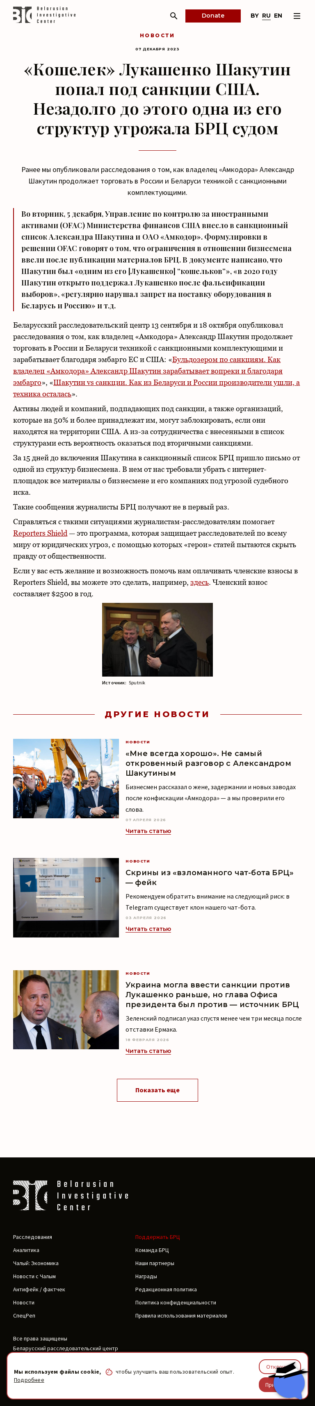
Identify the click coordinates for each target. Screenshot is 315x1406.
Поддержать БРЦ (157, 1237)
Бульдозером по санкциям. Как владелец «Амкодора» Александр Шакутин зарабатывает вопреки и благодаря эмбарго (148, 371)
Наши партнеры (154, 1263)
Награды (146, 1276)
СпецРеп (24, 1315)
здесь (199, 582)
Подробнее (29, 1379)
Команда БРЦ (152, 1250)
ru (266, 15)
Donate (213, 15)
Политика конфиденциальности (175, 1302)
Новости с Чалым (34, 1276)
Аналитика (26, 1250)
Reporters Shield (40, 533)
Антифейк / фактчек (39, 1289)
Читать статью (148, 831)
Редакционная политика (166, 1289)
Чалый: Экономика (36, 1263)
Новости (157, 35)
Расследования (32, 1237)
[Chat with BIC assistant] (288, 1380)
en (278, 15)
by (255, 15)
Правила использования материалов (181, 1315)
